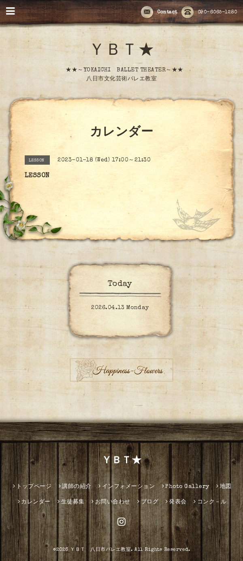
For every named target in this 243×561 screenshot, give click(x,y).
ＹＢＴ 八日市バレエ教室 (100, 550)
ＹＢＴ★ (121, 51)
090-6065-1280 (209, 12)
